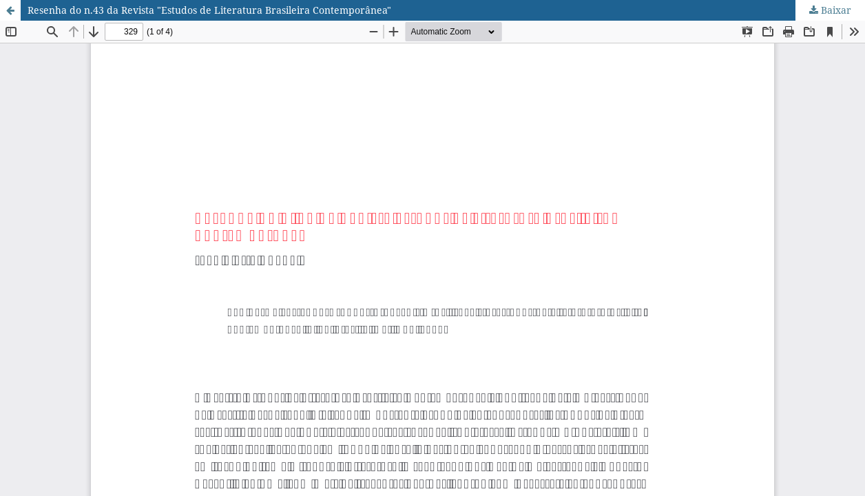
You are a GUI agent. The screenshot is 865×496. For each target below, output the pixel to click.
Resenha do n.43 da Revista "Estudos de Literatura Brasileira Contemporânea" (209, 10)
